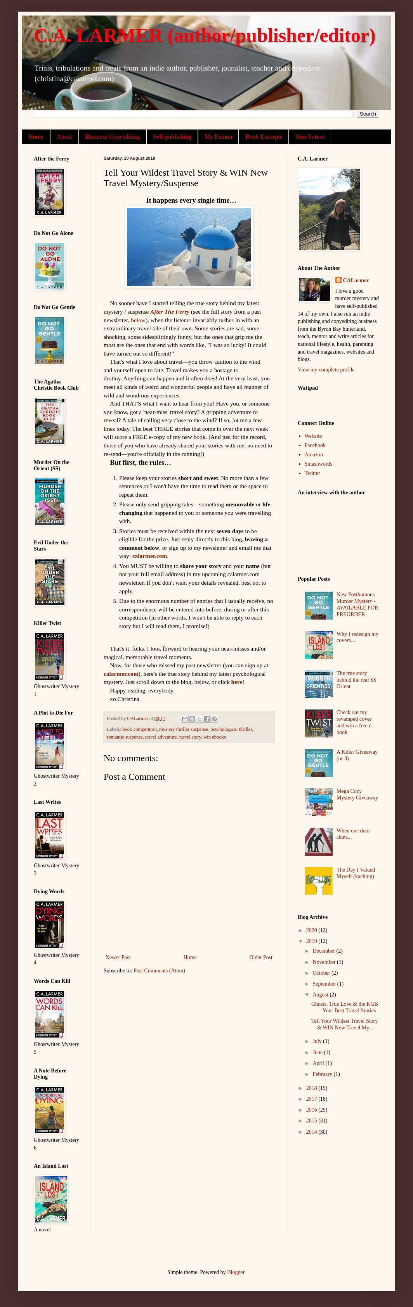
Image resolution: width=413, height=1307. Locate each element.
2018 (312, 1088)
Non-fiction (309, 136)
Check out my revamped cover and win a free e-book (355, 722)
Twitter (312, 473)
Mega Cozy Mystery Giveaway (357, 794)
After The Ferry (169, 311)
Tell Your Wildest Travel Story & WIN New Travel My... (344, 1024)
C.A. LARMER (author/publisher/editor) (205, 35)
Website (313, 436)
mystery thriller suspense (183, 729)
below (138, 320)
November (324, 962)
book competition (139, 729)
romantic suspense (125, 737)
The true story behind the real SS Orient (356, 679)
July (317, 1041)
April (318, 1063)
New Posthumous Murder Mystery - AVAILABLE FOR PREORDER (357, 604)
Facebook (315, 445)
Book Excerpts (263, 136)
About (64, 136)
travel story (190, 737)
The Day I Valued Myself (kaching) (356, 873)
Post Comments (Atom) (159, 971)
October (321, 973)
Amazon (314, 455)
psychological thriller (231, 729)
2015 (312, 1121)
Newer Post (118, 957)
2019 (312, 941)
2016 (312, 1110)
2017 (312, 1099)
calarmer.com (149, 555)
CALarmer (356, 280)
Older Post (261, 957)
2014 (312, 1132)
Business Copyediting (112, 136)
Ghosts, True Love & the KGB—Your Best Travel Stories (344, 1007)
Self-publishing (172, 136)
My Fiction (219, 136)
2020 (312, 930)
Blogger (235, 1272)
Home (35, 136)
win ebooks (214, 737)
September (324, 984)
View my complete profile (326, 370)
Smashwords (319, 464)
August (321, 995)
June (318, 1052)
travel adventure (161, 737)
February (322, 1074)
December (324, 951)
